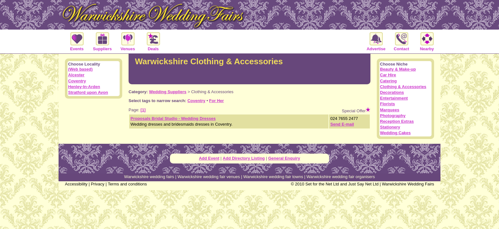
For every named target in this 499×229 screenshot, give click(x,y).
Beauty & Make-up (398, 69)
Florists (387, 103)
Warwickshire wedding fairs (149, 176)
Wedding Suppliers (167, 91)
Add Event (209, 158)
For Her (216, 100)
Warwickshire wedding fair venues (209, 176)
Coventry (196, 100)
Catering (388, 81)
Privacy (97, 184)
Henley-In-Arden (84, 86)
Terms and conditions (127, 184)
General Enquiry (284, 158)
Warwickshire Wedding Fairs (408, 184)
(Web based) (80, 69)
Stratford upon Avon (88, 92)
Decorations (392, 92)
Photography (392, 115)
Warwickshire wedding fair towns (273, 176)
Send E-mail (342, 124)
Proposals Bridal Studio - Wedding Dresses (173, 118)
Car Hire (388, 75)
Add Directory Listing (244, 158)
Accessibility (76, 184)
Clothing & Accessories (403, 86)
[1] (143, 110)
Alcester (76, 75)
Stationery (390, 127)
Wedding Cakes (395, 132)
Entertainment (394, 98)
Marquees (389, 110)
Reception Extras (397, 121)
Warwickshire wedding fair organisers (340, 176)
